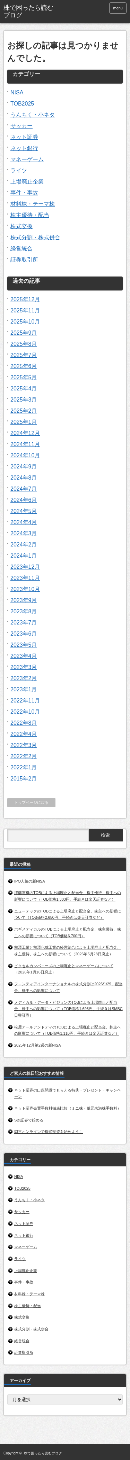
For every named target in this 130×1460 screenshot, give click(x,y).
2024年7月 (23, 489)
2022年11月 (25, 701)
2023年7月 (23, 623)
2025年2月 (23, 411)
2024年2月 (23, 545)
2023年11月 (25, 578)
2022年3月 (23, 745)
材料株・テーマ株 (32, 204)
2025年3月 (23, 400)
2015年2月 (23, 779)
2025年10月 (25, 322)
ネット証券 (24, 137)
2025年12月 (25, 299)
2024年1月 (23, 556)
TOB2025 (22, 104)
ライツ (18, 170)
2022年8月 (23, 723)
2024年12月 (25, 433)
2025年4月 (23, 388)
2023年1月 (23, 689)
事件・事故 (24, 193)
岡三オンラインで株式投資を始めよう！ (48, 1131)
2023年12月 (25, 567)
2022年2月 (23, 756)
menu (118, 8)
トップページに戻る (31, 802)
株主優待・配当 (29, 215)
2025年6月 (23, 366)
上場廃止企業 (27, 182)
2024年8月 (23, 478)
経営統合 (21, 248)
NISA (16, 92)
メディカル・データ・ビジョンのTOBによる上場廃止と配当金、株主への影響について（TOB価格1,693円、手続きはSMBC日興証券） (68, 1008)
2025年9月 (23, 333)
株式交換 (21, 226)
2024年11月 (25, 444)
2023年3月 (23, 667)
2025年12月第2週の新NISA (37, 1045)
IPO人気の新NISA (29, 881)
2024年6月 (23, 500)
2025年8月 (23, 344)
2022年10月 (25, 712)
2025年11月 (25, 310)
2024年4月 (23, 522)
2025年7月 (23, 355)
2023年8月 (23, 611)
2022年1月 (23, 767)
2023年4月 (23, 656)
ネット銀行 (24, 148)
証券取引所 (24, 260)
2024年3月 (23, 533)
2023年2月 (23, 678)
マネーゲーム (27, 159)
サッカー (21, 126)
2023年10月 (25, 589)
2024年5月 (23, 511)
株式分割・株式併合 (35, 237)
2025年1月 (23, 422)
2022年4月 (23, 734)
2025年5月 (23, 377)
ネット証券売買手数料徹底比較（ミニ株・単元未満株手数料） (67, 1108)
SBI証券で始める (28, 1120)
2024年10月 (25, 455)
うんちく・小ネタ (32, 115)
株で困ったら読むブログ (28, 11)
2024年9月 (23, 466)
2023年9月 (23, 600)
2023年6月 (23, 634)
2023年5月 (23, 645)
